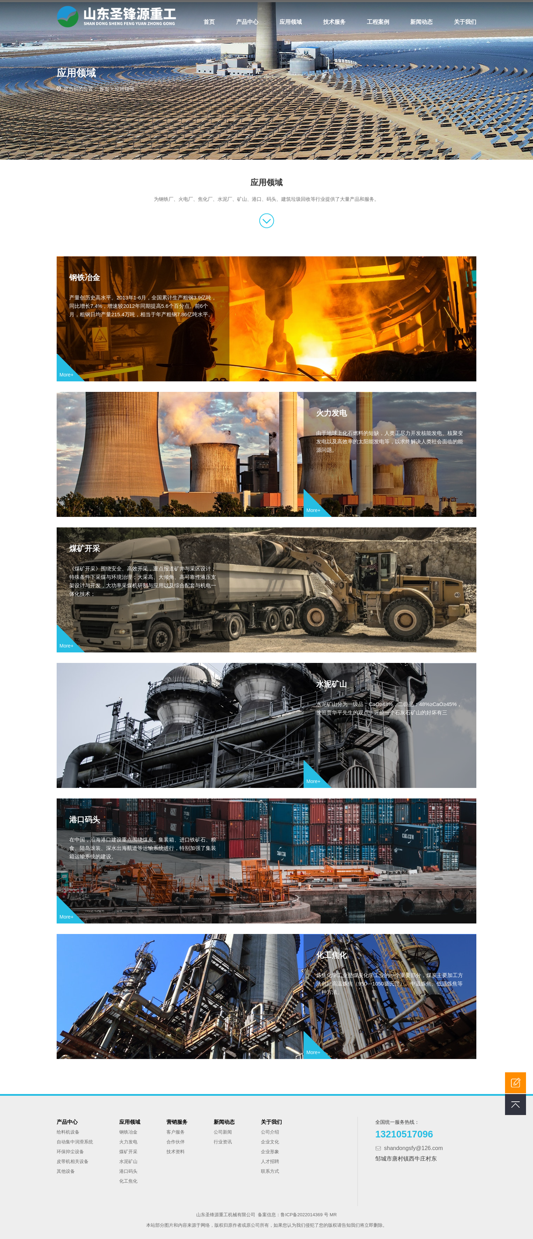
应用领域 (290, 22)
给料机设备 (68, 1130)
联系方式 (270, 1169)
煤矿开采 (86, 548)
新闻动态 (421, 22)
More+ (66, 372)
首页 (209, 22)
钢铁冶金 (86, 276)
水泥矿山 (358, 683)
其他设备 (66, 1169)
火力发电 (358, 412)
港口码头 (86, 819)
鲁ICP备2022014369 (302, 1212)
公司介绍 (270, 1130)
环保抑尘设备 (70, 1149)
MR (333, 1212)
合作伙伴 (175, 1139)
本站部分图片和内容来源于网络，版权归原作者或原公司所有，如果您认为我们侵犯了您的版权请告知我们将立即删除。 (266, 1223)
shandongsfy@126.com (413, 1146)
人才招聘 (270, 1159)
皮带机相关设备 (72, 1159)
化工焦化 (358, 954)
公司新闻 (223, 1130)
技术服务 (334, 22)
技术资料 (175, 1149)
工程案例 (378, 22)
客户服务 (175, 1130)
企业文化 (270, 1139)
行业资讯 (223, 1139)
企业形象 (270, 1149)
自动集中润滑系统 (75, 1139)
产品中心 (247, 22)
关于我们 (465, 22)
